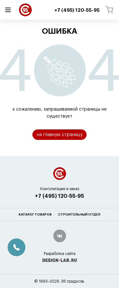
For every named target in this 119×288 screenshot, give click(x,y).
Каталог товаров (35, 230)
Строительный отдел (79, 230)
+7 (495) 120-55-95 (59, 212)
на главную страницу (60, 135)
